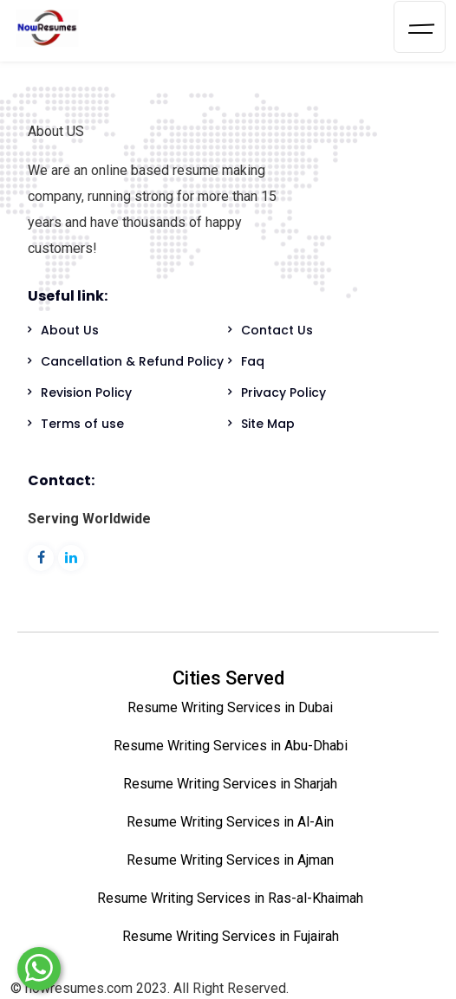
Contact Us (277, 330)
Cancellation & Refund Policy (132, 361)
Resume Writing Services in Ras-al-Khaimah (230, 898)
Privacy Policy (283, 392)
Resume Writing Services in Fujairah (230, 936)
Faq (252, 361)
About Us (70, 330)
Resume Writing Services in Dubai (230, 707)
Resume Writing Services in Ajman (230, 860)
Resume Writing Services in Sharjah (230, 783)
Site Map (268, 423)
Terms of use (82, 423)
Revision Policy (86, 392)
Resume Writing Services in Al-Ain (230, 822)
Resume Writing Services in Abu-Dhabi (231, 745)
